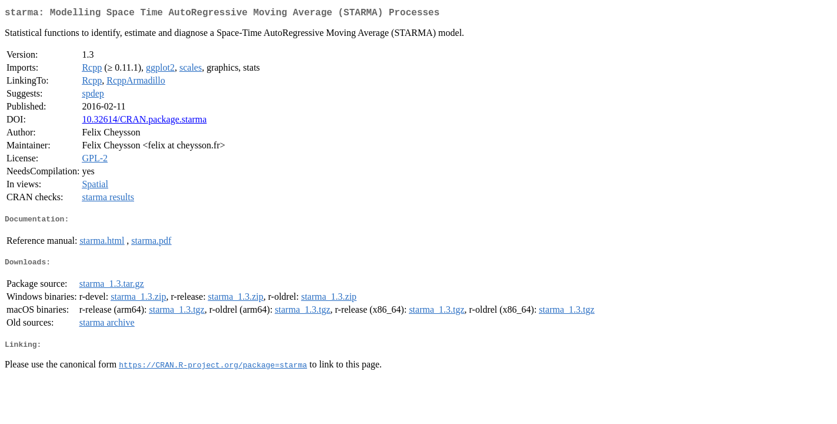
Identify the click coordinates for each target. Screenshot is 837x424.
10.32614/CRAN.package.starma (144, 122)
